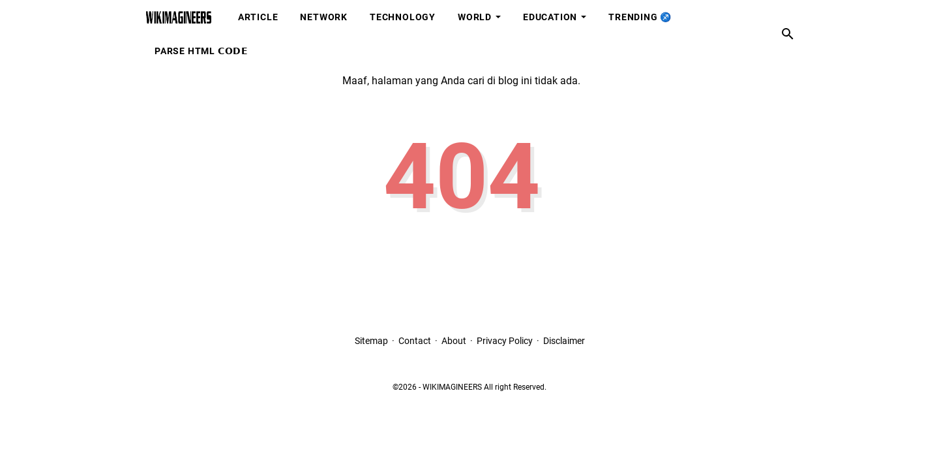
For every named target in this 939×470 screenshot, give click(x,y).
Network (324, 17)
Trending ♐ (640, 17)
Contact (414, 341)
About (453, 341)
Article (258, 17)
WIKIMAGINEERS (452, 387)
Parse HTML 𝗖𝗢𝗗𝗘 (201, 51)
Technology (403, 17)
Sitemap (371, 341)
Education (550, 17)
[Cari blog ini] (788, 34)
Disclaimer (564, 341)
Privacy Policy (505, 341)
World (475, 17)
